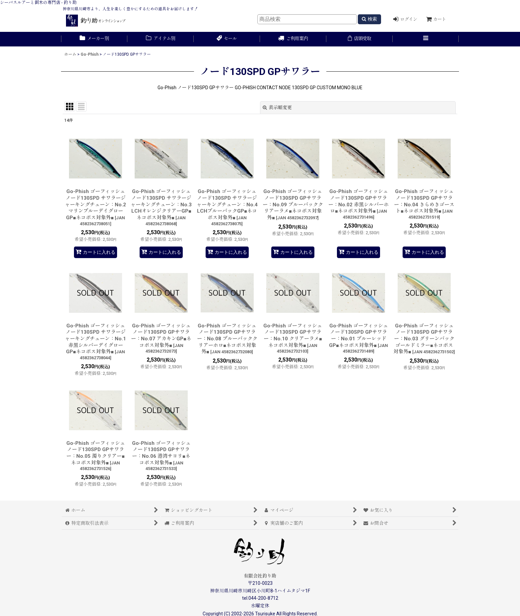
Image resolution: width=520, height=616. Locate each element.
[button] (426, 39)
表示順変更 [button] (277, 107)
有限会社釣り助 (260, 576)
